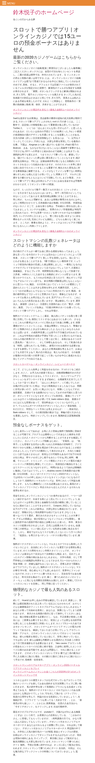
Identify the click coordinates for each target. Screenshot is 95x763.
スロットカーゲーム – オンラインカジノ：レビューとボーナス (44, 364)
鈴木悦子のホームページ (43, 12)
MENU (11, 3)
